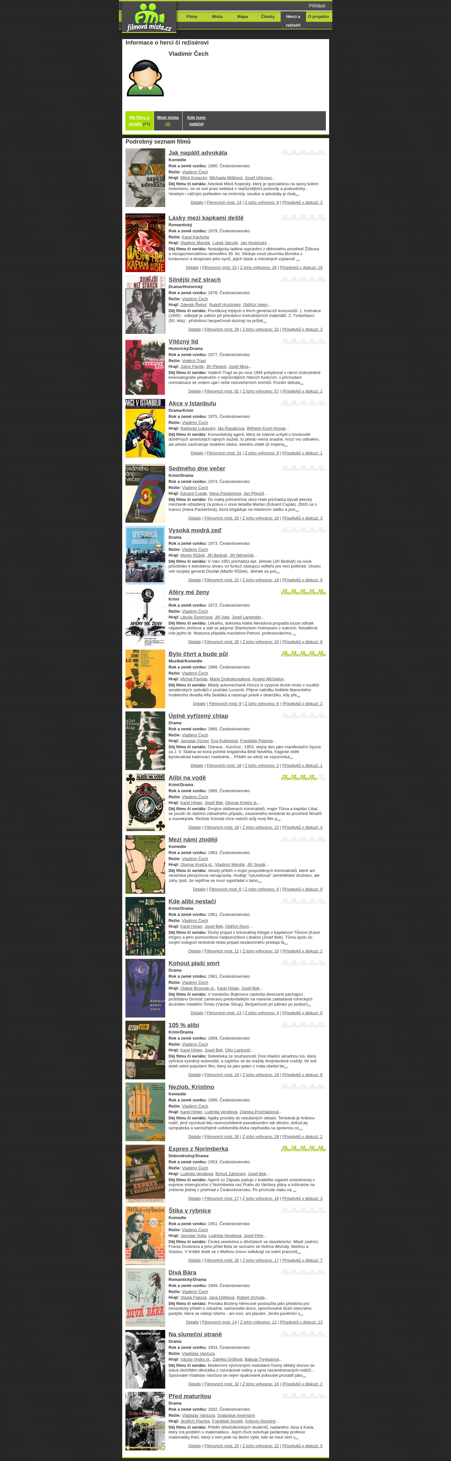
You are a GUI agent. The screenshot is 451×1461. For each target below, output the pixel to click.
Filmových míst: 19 (221, 1074)
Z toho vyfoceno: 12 (258, 1322)
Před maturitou (190, 1396)
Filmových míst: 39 (221, 329)
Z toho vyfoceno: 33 (261, 641)
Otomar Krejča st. (241, 802)
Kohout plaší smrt (194, 963)
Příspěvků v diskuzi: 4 (302, 827)
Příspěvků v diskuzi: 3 (302, 202)
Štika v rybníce (190, 1210)
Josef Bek (214, 802)
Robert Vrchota (251, 1297)
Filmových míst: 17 (221, 1198)
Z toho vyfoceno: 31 (261, 329)
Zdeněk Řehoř (193, 304)
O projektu (318, 16)
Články (268, 16)
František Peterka (256, 740)
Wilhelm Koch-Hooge (266, 428)
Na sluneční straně (195, 1334)
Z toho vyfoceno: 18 (261, 518)
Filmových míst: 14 (224, 202)
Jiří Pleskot (216, 366)
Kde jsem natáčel (196, 120)
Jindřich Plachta (194, 1421)
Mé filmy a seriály (139, 120)
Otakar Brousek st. (197, 988)
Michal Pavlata (193, 679)
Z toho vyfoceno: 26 (258, 267)
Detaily (197, 202)
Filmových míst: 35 (221, 641)
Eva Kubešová (224, 740)
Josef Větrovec (258, 177)
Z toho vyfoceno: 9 (262, 202)
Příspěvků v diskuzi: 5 (302, 1445)
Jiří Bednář (217, 555)
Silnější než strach (195, 279)
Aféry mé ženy (189, 592)
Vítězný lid (184, 341)
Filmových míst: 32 (221, 1384)
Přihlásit (317, 5)
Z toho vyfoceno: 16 (261, 1198)
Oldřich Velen (255, 304)
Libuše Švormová (196, 617)
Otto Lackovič (237, 1050)
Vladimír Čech (195, 172)
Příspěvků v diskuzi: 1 (302, 391)
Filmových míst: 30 (221, 1136)
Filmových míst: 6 (225, 889)
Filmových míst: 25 (221, 1445)
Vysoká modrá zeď (195, 530)
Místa (217, 16)
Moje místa (168, 120)
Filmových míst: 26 (221, 1260)
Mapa (242, 16)
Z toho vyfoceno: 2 (262, 765)
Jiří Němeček (242, 555)
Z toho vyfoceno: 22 (261, 1445)
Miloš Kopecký (193, 177)
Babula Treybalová (262, 1359)
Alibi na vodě (187, 777)
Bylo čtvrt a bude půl (198, 654)
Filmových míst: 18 (224, 765)
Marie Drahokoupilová (230, 679)
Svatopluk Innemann (236, 1415)
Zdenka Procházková (259, 1111)
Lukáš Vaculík (225, 242)
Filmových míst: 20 (221, 518)
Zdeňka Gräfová (228, 1359)
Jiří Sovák (256, 864)
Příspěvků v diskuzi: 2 (302, 703)
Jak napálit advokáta (198, 152)
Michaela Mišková (226, 177)
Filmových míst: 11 (221, 951)
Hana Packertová (225, 493)
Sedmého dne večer (197, 468)
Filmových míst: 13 (224, 1012)
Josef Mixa (239, 366)
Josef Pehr (253, 1235)
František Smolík (227, 1421)
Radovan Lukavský (197, 428)
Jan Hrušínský (253, 242)
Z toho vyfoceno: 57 (261, 391)
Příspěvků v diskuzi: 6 (302, 641)
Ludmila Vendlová (221, 1111)
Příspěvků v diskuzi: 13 (301, 1322)
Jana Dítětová (221, 1297)
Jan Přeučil (253, 493)
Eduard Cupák (193, 493)
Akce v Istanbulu (193, 403)
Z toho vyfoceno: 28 (261, 1136)
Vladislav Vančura (198, 1353)
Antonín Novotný (260, 1421)
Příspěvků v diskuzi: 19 (301, 267)
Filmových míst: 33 (219, 267)
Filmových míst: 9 (225, 703)
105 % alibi (184, 1025)
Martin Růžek (192, 555)
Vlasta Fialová (193, 1297)
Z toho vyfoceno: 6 (262, 703)
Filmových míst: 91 (221, 391)
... (297, 193)
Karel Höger (191, 802)
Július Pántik (192, 366)
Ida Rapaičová (231, 428)
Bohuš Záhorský (231, 1173)
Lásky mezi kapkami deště (206, 217)
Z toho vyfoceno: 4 (262, 1012)
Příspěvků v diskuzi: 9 (302, 579)
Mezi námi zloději (193, 839)
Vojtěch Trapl (194, 360)
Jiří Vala (222, 617)
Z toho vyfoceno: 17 (261, 1260)
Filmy (191, 16)
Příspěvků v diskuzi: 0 (302, 889)
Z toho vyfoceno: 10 (261, 951)
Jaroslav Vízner (194, 740)
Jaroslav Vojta (193, 1235)
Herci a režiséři (293, 21)
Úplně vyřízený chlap (198, 715)
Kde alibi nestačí (192, 901)
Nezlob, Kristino (191, 1086)
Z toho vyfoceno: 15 (261, 827)
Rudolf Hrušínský (225, 304)
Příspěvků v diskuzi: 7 (302, 1260)
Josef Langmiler (246, 617)
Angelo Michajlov (267, 679)
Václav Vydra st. (195, 1359)
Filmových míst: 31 (224, 453)
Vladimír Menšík (195, 242)
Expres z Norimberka (198, 1148)
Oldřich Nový (237, 926)
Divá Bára (182, 1272)
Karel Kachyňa (195, 237)
